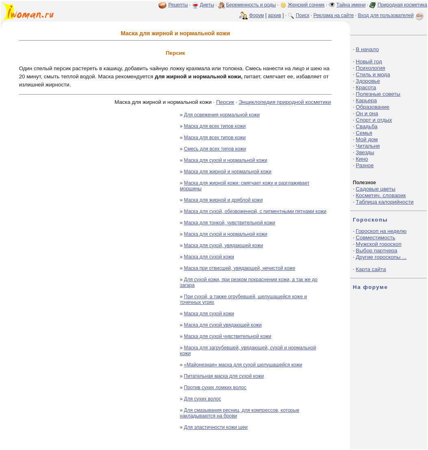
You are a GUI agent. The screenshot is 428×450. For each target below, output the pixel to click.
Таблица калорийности (384, 202)
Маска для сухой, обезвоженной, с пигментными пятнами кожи (255, 211)
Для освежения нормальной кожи (222, 115)
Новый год (369, 61)
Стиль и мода (373, 74)
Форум (256, 15)
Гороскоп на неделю (381, 231)
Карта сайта (371, 269)
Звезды (365, 152)
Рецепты (178, 5)
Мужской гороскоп (378, 244)
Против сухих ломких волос (215, 387)
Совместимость (375, 238)
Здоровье (368, 81)
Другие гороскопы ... (381, 257)
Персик (225, 102)
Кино (362, 159)
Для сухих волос (202, 399)
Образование (372, 107)
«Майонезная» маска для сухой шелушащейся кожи (243, 365)
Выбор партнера (376, 251)
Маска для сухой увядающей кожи (223, 325)
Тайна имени (351, 5)
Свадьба (366, 126)
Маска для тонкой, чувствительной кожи (229, 223)
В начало (367, 49)
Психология (370, 68)
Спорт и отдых (374, 120)
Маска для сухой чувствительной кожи (228, 336)
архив (274, 15)
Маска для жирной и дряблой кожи (223, 200)
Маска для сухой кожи (209, 257)
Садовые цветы (375, 189)
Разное (365, 165)
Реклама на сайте (333, 15)
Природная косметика (402, 5)
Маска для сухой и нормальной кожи (225, 160)
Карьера (366, 100)
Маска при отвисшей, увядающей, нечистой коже (239, 268)
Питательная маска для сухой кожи (224, 376)
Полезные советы (378, 94)
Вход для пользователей (391, 15)
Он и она (367, 113)
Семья (364, 133)
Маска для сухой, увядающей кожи (223, 245)
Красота (366, 87)
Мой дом (367, 139)
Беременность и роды (251, 5)
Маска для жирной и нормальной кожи (228, 171)
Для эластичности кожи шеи (216, 427)
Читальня (368, 146)
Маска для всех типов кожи (215, 126)
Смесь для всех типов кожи (215, 149)
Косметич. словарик (381, 195)
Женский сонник (306, 5)
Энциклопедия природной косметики (285, 102)
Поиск (302, 15)
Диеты (207, 5)
